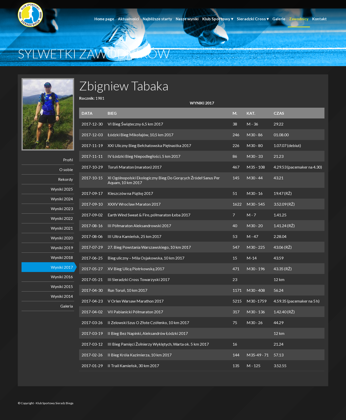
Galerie (278, 19)
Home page (104, 19)
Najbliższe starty (157, 19)
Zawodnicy (298, 19)
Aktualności (128, 19)
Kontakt (319, 19)
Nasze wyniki (187, 19)
